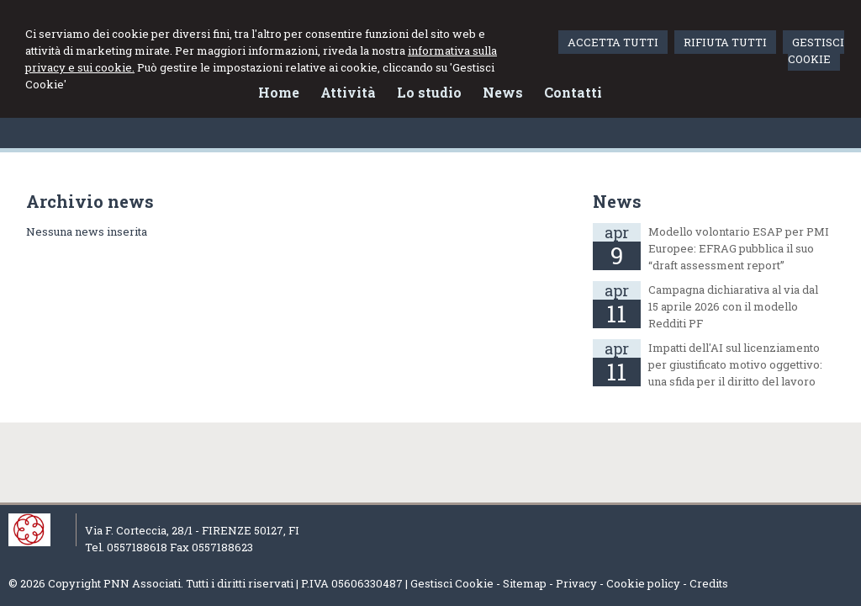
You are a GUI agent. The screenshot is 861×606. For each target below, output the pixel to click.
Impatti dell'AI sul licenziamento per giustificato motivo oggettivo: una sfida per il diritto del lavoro (735, 364)
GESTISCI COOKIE (816, 50)
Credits (708, 583)
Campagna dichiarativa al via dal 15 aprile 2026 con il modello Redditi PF (733, 306)
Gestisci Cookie (452, 583)
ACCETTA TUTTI (613, 42)
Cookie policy (643, 583)
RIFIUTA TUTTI (725, 42)
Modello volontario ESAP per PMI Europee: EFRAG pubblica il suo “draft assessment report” (738, 248)
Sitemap (525, 583)
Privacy (576, 583)
